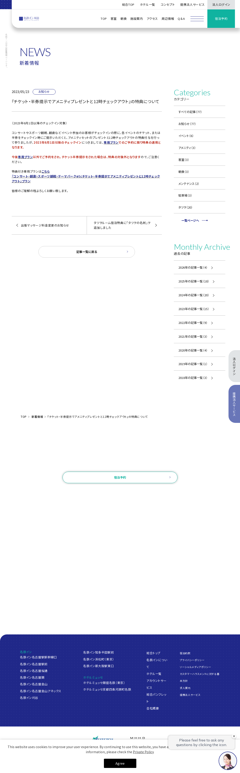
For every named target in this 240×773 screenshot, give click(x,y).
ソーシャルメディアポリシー (195, 667)
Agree (120, 763)
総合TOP (128, 4)
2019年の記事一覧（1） (193, 364)
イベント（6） (186, 136)
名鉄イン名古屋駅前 (34, 664)
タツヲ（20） (185, 207)
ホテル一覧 (154, 673)
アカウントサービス (156, 683)
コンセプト (168, 4)
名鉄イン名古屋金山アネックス (40, 691)
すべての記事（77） (190, 112)
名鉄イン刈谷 (29, 697)
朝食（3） (183, 171)
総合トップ (153, 653)
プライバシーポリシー (192, 660)
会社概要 (152, 708)
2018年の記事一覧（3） (193, 377)
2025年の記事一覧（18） (193, 281)
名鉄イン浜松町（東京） (98, 659)
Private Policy (143, 752)
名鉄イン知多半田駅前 (98, 652)
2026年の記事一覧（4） (193, 267)
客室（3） (183, 159)
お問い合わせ (120, 465)
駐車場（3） (185, 195)
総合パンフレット (156, 697)
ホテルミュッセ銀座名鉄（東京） (104, 682)
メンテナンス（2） (188, 183)
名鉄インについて (156, 663)
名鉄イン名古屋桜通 (34, 670)
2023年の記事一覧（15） (193, 309)
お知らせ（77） (187, 124)
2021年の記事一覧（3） (193, 336)
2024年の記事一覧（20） (193, 295)
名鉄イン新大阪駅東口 (98, 666)
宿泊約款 (185, 653)
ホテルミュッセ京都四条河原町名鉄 (107, 689)
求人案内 (185, 687)
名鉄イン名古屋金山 (34, 684)
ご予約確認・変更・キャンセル (63, 492)
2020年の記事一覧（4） (193, 350)
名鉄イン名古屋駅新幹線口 (38, 657)
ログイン (94, 492)
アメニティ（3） (187, 147)
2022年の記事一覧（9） (193, 322)
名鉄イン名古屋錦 (32, 677)
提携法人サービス (192, 4)
